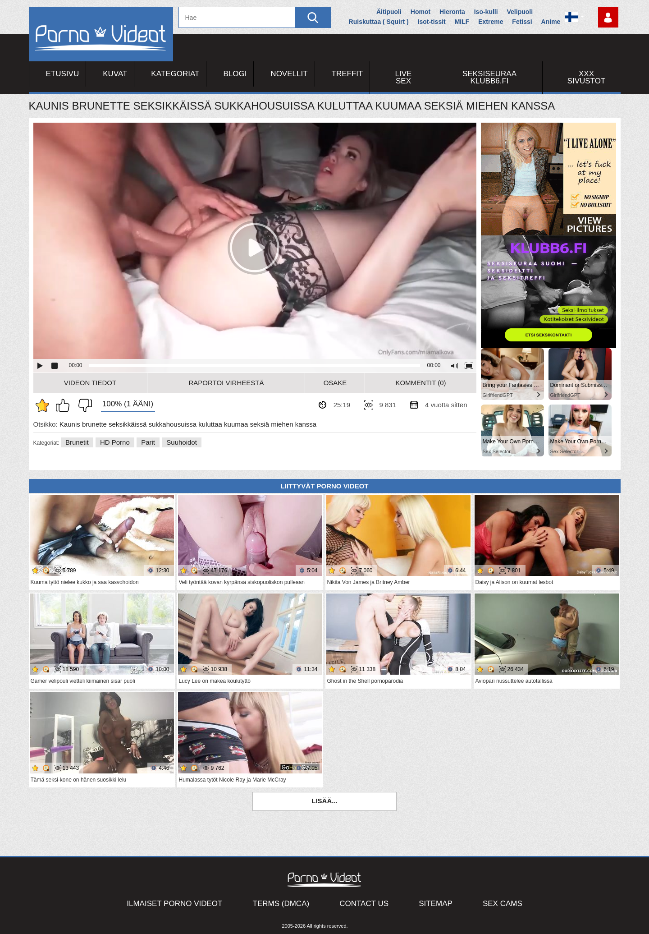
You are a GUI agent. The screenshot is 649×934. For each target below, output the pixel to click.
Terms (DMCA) (281, 903)
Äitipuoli (389, 11)
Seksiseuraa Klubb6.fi (489, 77)
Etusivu (62, 73)
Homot (420, 11)
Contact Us (363, 903)
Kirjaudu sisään (608, 17)
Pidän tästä (65, 405)
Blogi (235, 73)
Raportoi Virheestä (226, 382)
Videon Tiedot (90, 382)
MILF (462, 21)
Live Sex (403, 77)
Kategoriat (175, 73)
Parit (148, 442)
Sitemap (435, 903)
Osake (335, 382)
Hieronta (452, 11)
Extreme (490, 21)
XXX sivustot (586, 77)
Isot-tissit (432, 21)
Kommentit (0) (420, 382)
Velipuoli (520, 11)
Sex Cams (502, 903)
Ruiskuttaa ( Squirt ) (379, 21)
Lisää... (324, 801)
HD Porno (115, 442)
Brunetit (77, 442)
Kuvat (115, 73)
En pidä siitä (83, 405)
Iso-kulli (486, 11)
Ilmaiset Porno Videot (174, 903)
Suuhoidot (181, 442)
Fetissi (522, 21)
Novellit (288, 73)
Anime (551, 21)
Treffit (347, 73)
